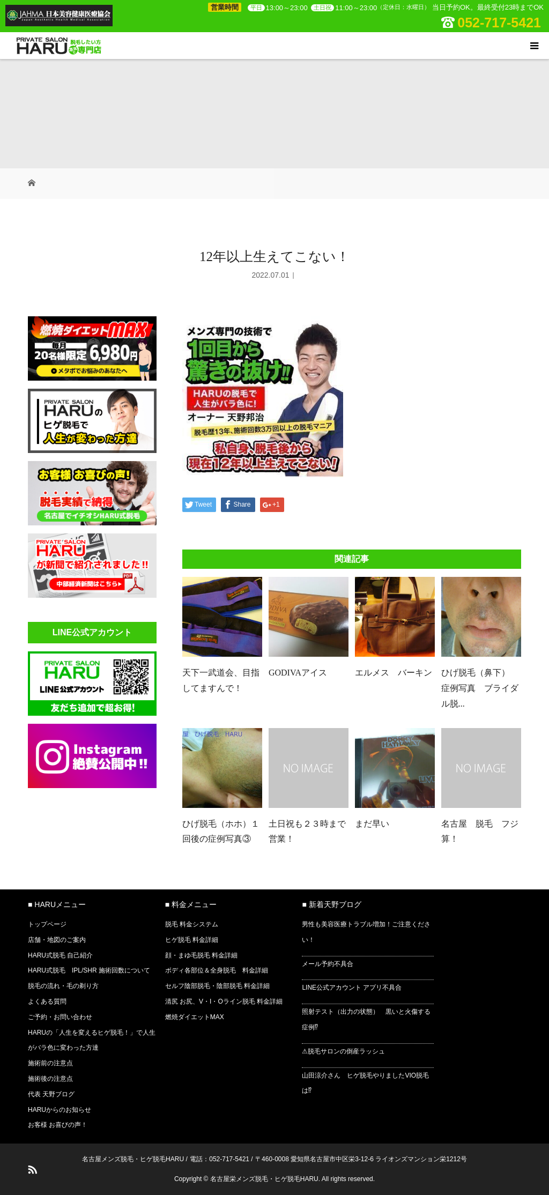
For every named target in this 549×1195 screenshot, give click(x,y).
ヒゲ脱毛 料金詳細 (191, 940)
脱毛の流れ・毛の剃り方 (63, 986)
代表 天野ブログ (51, 1094)
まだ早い (372, 823)
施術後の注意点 (50, 1078)
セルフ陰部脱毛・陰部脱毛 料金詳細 (217, 986)
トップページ (47, 924)
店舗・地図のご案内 (57, 940)
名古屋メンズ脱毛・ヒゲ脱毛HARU (133, 1159)
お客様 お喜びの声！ (57, 1125)
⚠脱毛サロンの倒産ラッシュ (343, 1051)
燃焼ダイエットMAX (194, 1017)
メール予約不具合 (327, 964)
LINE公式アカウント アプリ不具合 (352, 987)
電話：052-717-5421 (219, 1159)
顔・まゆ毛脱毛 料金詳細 (201, 955)
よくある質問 (47, 1001)
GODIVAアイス (298, 672)
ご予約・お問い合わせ (60, 1017)
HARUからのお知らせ (59, 1110)
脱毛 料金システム (191, 924)
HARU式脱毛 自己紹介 (60, 955)
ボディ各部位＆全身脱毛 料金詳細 (216, 970)
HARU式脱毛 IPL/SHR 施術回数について (89, 970)
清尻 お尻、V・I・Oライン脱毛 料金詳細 (224, 1001)
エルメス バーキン (393, 672)
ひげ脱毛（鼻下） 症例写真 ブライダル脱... (479, 688)
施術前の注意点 (50, 1063)
